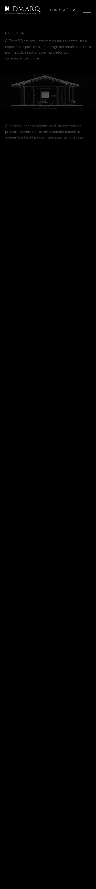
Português (60, 10)
